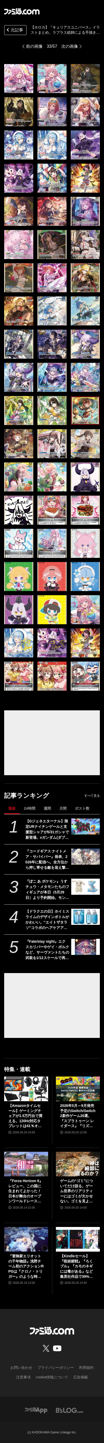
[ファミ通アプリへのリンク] (36, 1410)
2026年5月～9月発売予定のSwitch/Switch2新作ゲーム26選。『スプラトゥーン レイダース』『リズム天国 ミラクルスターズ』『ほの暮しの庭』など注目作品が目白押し (77, 1116)
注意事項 (23, 1377)
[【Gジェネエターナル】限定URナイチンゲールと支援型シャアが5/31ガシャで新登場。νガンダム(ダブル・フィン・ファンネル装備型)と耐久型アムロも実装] (85, 826)
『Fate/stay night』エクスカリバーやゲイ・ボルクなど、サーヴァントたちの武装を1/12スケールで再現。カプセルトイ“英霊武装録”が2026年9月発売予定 (47, 950)
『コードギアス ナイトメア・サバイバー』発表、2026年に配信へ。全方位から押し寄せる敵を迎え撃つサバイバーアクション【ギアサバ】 (47, 859)
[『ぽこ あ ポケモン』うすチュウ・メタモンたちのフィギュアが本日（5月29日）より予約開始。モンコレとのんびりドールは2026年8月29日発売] (85, 887)
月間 (63, 808)
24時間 (29, 808)
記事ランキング (26, 795)
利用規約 (86, 1367)
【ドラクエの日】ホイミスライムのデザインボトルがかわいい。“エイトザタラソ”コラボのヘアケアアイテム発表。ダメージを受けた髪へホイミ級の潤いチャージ (47, 920)
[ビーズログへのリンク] (69, 1410)
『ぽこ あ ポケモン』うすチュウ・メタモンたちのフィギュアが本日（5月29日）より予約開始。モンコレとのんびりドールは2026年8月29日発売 (47, 889)
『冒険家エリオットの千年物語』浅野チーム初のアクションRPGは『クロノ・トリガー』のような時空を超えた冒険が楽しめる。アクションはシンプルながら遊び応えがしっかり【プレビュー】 (26, 1266)
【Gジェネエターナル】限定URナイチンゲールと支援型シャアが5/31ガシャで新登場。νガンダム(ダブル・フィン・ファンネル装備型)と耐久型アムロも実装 (47, 829)
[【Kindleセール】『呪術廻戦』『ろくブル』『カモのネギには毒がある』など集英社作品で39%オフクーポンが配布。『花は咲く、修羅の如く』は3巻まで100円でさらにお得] (78, 1239)
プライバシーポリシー (55, 1367)
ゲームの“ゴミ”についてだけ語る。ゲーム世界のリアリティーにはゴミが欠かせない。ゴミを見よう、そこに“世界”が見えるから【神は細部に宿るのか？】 (76, 1191)
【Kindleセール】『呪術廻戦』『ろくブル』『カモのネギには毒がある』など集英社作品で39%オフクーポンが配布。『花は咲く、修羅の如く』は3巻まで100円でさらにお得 (77, 1266)
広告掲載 (80, 1377)
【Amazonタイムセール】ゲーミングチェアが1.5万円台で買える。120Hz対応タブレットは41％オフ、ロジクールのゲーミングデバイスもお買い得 (25, 1116)
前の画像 (34, 46)
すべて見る (92, 795)
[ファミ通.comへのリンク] (22, 11)
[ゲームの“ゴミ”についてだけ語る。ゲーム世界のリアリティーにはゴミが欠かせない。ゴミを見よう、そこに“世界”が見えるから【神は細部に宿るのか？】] (78, 1164)
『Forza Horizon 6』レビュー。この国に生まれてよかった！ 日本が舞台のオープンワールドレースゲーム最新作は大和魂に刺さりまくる (25, 1191)
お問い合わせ (21, 1367)
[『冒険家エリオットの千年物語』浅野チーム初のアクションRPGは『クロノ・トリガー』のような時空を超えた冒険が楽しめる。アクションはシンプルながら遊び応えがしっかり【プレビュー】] (26, 1239)
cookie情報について (52, 1377)
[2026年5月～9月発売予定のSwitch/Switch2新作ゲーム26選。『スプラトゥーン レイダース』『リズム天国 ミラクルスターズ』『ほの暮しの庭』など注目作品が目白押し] (78, 1089)
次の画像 (69, 46)
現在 (12, 808)
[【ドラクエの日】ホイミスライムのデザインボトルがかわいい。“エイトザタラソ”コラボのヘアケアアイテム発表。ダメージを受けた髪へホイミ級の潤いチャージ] (85, 917)
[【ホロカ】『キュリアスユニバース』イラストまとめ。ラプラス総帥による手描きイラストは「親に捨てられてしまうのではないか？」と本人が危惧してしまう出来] (18, 78)
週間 (47, 808)
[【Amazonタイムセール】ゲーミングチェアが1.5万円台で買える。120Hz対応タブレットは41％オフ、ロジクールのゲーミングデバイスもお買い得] (26, 1089)
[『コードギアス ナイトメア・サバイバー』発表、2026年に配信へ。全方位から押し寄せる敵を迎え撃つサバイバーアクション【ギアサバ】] (85, 857)
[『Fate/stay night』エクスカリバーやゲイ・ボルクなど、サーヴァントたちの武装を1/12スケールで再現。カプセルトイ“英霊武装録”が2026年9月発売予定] (85, 947)
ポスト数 (82, 808)
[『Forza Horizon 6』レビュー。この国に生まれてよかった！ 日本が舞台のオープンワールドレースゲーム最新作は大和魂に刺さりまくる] (26, 1164)
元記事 (14, 30)
